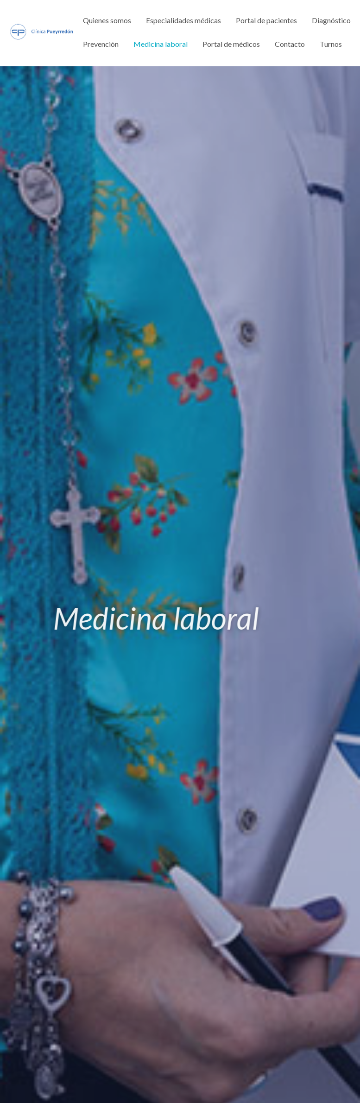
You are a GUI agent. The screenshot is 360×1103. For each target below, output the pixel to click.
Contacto (290, 43)
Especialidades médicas (183, 20)
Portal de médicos (231, 43)
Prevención (101, 43)
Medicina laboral (160, 43)
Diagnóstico (331, 20)
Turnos (331, 43)
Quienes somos (107, 20)
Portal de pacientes (266, 20)
